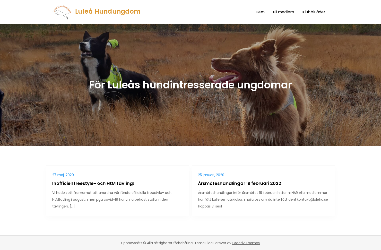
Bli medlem (283, 12)
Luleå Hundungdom (107, 11)
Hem (260, 12)
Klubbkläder (313, 12)
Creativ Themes (246, 243)
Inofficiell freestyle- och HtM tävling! (93, 183)
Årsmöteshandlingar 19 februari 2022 (239, 183)
